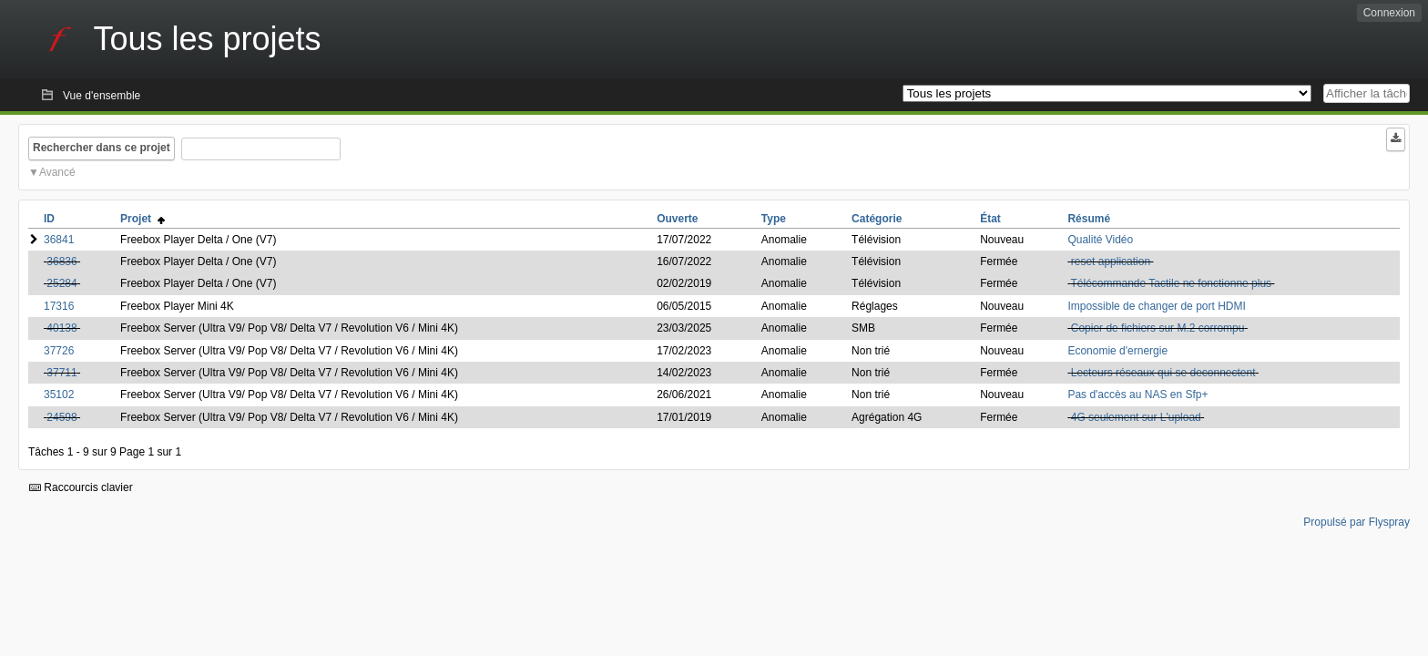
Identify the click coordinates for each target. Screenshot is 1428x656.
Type (773, 218)
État (990, 218)
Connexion (1389, 12)
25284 (61, 283)
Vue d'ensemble (101, 95)
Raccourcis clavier (81, 487)
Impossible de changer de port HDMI (1156, 306)
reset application (1110, 261)
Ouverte (677, 218)
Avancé (57, 172)
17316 (59, 306)
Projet (142, 218)
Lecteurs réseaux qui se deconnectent (1163, 372)
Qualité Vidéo (1100, 239)
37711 (61, 372)
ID (49, 218)
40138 (61, 328)
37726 (59, 350)
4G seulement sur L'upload (1136, 417)
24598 (61, 417)
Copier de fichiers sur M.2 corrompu (1158, 328)
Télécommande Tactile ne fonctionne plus (1171, 283)
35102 (59, 394)
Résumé (1088, 218)
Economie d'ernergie (1117, 350)
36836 (61, 261)
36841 (59, 239)
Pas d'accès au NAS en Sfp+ (1137, 394)
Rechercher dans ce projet (101, 147)
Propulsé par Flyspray (1356, 522)
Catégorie (877, 218)
